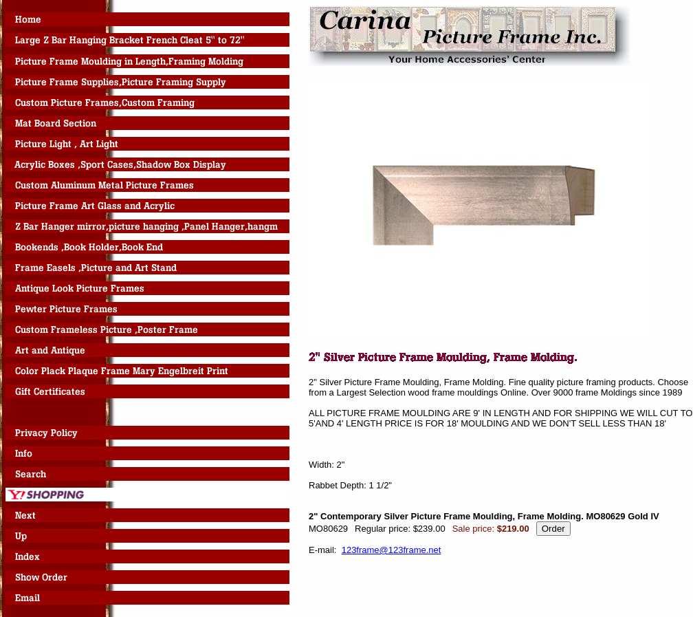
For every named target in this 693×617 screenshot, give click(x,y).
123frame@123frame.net (391, 550)
